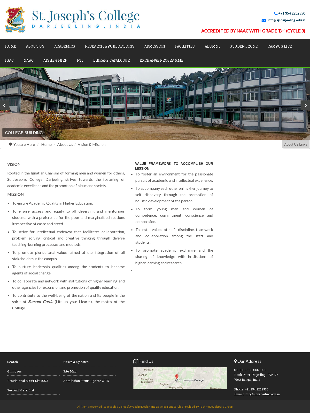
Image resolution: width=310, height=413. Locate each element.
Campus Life (280, 46)
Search (12, 362)
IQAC (9, 60)
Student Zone (244, 46)
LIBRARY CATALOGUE (111, 60)
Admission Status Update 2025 (86, 381)
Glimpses (14, 371)
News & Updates (76, 362)
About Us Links (295, 144)
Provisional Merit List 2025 (27, 381)
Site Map (70, 371)
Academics (64, 46)
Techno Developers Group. (216, 406)
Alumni (212, 46)
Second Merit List (20, 390)
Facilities (185, 46)
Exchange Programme (161, 60)
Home (10, 46)
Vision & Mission (92, 144)
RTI (80, 60)
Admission (154, 46)
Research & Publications (109, 46)
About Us (35, 46)
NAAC (28, 60)
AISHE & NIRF (55, 60)
